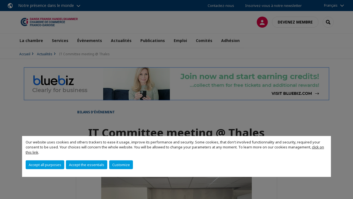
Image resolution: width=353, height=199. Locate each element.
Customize (121, 164)
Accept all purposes (45, 164)
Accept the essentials (86, 164)
